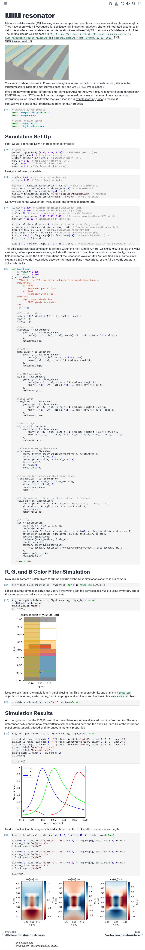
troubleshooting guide (89, 98)
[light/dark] (128, 3)
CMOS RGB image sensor (87, 86)
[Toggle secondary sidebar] (139, 4)
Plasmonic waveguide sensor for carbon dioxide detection (78, 83)
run (71, 692)
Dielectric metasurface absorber (45, 86)
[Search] (134, 3)
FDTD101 (10, 95)
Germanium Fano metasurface (79, 259)
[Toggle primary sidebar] (5, 4)
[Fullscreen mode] (122, 4)
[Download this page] (116, 3)
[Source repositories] (110, 3)
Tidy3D (89, 30)
